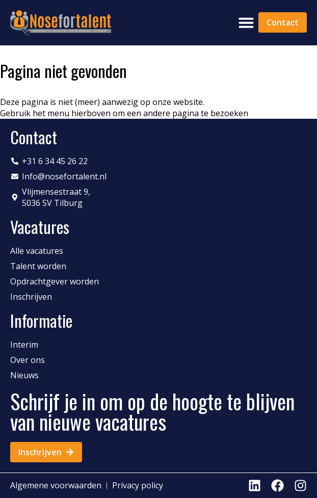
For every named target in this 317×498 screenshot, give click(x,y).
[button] (246, 22)
